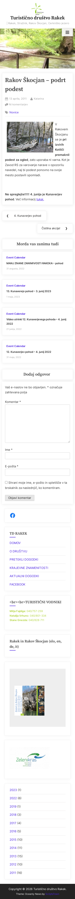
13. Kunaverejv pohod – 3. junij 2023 (28, 291)
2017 (13, 823)
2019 (13, 806)
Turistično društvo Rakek (37, 18)
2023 (13, 790)
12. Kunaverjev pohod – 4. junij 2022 (28, 351)
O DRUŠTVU (18, 551)
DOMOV (15, 543)
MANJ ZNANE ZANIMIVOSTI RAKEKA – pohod (34, 263)
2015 (13, 840)
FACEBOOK (17, 584)
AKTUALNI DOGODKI (24, 576)
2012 (13, 864)
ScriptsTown (52, 893)
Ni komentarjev (18, 104)
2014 (13, 848)
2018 (13, 815)
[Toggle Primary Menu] (67, 33)
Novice (14, 112)
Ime (9, 450)
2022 (13, 798)
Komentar (13, 402)
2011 (13, 873)
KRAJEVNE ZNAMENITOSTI (29, 568)
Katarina (39, 98)
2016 (13, 831)
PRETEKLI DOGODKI (24, 559)
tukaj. (40, 199)
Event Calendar (15, 257)
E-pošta (11, 466)
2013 (13, 856)
